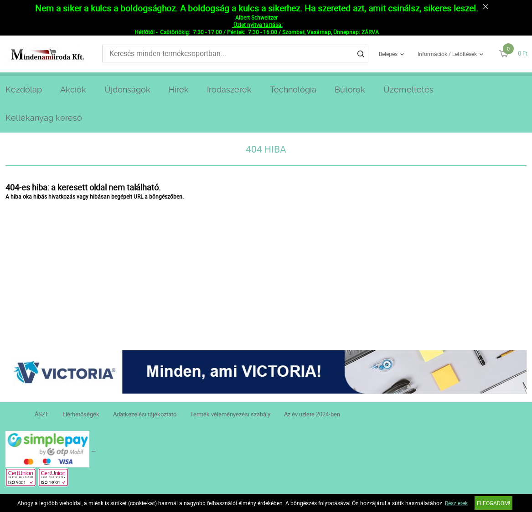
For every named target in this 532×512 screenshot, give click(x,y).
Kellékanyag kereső (43, 118)
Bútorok (350, 89)
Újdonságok (127, 89)
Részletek (456, 503)
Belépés (388, 53)
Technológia (293, 89)
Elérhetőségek (80, 414)
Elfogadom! (493, 503)
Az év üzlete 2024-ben (312, 414)
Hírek (179, 89)
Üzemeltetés (408, 89)
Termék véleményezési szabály (230, 414)
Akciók (73, 89)
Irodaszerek (229, 89)
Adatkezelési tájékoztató (144, 414)
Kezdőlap (23, 89)
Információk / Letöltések (447, 53)
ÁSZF (42, 414)
